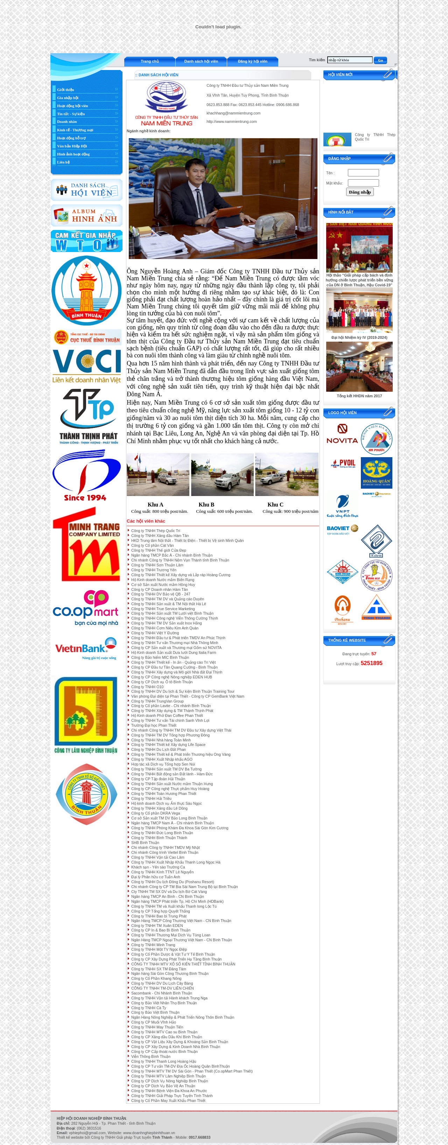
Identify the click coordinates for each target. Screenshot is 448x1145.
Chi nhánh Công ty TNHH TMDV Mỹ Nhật (165, 847)
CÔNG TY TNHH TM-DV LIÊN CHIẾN (162, 988)
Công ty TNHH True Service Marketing (163, 609)
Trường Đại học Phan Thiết (153, 725)
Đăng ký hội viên (252, 61)
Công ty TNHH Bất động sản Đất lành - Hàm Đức (172, 774)
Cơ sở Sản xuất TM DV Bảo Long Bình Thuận (169, 818)
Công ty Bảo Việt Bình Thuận (155, 1012)
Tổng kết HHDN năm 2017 (359, 396)
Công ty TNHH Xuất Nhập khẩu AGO (161, 759)
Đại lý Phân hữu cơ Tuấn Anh (155, 877)
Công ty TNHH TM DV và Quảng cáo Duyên (167, 599)
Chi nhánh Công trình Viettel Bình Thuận (164, 852)
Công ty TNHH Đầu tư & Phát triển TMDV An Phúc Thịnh (178, 638)
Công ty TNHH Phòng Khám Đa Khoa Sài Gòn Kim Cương (179, 828)
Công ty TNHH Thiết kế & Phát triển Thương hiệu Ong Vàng (181, 754)
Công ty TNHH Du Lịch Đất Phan (158, 749)
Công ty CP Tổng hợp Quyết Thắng (160, 911)
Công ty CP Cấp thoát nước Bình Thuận (164, 1051)
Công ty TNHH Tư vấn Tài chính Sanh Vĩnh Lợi (170, 720)
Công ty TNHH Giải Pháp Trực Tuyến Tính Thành (172, 1096)
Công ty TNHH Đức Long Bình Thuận (162, 833)
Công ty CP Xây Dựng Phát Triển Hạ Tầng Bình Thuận (176, 959)
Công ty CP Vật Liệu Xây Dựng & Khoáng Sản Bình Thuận (179, 1042)
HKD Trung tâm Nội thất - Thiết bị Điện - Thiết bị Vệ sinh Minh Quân (187, 540)
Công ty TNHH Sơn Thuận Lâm (157, 565)
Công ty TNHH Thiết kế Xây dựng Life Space (168, 744)
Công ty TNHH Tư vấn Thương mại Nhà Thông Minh (174, 643)
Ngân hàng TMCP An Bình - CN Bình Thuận (167, 896)
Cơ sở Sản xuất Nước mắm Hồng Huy (163, 584)
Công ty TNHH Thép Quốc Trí (155, 531)
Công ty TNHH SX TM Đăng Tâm (158, 969)
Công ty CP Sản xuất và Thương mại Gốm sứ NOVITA (176, 647)
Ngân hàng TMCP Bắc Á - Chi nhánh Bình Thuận (171, 555)
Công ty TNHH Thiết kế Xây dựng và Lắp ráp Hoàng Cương (180, 575)
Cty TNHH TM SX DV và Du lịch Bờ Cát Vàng (169, 891)
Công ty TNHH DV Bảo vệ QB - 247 (160, 594)
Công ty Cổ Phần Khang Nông (156, 978)
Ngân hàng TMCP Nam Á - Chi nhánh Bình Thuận (172, 823)
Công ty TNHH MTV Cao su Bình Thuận (164, 1032)
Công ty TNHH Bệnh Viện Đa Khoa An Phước (169, 1091)
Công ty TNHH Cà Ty (148, 1008)
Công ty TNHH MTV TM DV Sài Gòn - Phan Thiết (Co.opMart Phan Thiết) (192, 1071)
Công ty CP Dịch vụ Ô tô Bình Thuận (162, 682)
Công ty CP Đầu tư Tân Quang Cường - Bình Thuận (174, 667)
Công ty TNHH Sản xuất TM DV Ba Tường (166, 769)
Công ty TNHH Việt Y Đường (155, 633)
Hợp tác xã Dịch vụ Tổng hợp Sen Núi (163, 764)
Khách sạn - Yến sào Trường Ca (158, 867)
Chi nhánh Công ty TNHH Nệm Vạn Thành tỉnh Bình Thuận (180, 560)
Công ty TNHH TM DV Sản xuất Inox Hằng (166, 623)
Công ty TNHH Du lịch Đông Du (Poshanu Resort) (172, 882)
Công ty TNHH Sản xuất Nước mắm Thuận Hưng (172, 784)
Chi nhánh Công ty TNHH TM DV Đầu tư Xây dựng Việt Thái (181, 730)
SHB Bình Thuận (145, 842)
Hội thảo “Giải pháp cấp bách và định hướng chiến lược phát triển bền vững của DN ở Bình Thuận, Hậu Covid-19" (359, 280)
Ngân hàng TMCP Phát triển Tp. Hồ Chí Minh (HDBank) (177, 901)
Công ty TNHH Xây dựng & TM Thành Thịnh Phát (172, 710)
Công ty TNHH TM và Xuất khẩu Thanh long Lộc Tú (174, 906)
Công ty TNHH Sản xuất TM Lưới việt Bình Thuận (172, 613)
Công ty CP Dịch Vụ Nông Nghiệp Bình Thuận (169, 1081)
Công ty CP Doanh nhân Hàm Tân (159, 589)
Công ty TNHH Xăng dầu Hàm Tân (160, 535)
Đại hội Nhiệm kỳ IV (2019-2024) (359, 337)
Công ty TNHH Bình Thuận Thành (159, 838)
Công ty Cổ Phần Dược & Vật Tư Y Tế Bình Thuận (173, 954)
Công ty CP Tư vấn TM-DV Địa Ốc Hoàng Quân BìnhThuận (180, 1066)
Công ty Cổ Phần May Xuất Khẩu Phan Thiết (168, 1100)
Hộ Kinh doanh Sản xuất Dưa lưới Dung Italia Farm (173, 652)
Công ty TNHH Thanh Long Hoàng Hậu (163, 1061)
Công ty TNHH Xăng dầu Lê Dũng (159, 808)
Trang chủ (150, 61)
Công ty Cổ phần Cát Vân (152, 545)
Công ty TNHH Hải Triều (151, 798)
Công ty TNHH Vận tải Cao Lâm (157, 857)
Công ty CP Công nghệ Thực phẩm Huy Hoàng (170, 789)
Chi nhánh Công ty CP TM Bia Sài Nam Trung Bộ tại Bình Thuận (184, 887)
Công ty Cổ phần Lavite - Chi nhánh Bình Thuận (171, 706)
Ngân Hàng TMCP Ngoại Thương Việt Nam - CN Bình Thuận (181, 940)
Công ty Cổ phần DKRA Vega (155, 813)
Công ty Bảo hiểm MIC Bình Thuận (160, 657)
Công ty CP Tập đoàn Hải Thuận (158, 779)
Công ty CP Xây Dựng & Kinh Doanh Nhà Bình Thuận (175, 1047)
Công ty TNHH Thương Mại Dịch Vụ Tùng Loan (170, 935)
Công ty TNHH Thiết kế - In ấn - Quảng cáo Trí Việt (173, 662)
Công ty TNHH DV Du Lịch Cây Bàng (162, 983)
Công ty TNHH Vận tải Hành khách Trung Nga (169, 998)
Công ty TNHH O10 (147, 687)
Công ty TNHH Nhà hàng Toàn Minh (161, 740)
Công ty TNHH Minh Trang (153, 945)
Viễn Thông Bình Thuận (150, 1056)
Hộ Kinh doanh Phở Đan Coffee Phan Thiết (167, 715)
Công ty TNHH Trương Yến (153, 570)
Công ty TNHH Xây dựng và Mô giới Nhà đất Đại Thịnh (176, 672)
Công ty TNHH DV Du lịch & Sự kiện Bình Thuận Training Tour (182, 691)
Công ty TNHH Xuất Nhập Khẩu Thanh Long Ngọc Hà (175, 862)
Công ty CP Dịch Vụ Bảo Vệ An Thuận (163, 1086)
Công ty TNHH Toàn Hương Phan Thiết (163, 793)
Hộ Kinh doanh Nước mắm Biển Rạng (162, 580)
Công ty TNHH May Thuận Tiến (157, 1027)
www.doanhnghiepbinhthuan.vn (149, 1133)
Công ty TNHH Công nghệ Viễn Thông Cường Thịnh (174, 618)
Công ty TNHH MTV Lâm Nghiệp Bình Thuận (168, 1076)
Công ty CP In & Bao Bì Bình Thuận (160, 930)
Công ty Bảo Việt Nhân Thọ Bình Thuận (164, 1003)
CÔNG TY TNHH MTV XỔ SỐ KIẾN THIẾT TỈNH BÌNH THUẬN (183, 964)
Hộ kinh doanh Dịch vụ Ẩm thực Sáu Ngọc (166, 803)
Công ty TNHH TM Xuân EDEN (157, 925)
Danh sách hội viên (201, 61)
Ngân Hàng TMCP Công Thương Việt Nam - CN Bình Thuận (181, 921)
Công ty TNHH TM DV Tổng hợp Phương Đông (170, 735)
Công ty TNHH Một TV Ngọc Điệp (159, 949)
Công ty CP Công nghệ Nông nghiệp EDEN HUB (171, 677)
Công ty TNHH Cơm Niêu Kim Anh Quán (164, 628)
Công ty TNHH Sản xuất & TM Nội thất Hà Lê (168, 604)
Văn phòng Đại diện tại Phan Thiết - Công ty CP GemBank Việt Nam (187, 696)
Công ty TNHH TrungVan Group (157, 701)
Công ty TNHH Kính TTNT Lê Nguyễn (162, 872)
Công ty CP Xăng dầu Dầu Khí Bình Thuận (166, 1037)
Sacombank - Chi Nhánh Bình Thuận (161, 993)
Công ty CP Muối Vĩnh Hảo (153, 1022)
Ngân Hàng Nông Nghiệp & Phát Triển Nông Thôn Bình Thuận (182, 1017)
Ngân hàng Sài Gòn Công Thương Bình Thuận (170, 973)
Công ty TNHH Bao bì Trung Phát (159, 916)
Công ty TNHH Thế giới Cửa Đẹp (158, 550)
